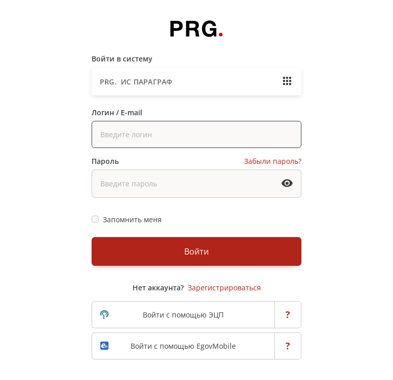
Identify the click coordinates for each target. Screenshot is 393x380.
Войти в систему (122, 59)
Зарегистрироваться (224, 287)
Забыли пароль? (272, 161)
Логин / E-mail (117, 112)
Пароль (105, 161)
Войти (196, 251)
